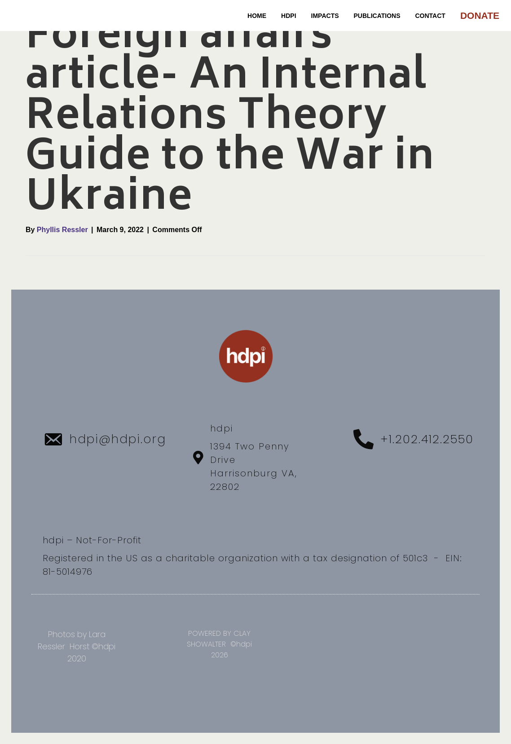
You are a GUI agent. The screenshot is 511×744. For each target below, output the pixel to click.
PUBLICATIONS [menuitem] (377, 15)
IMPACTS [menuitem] (325, 15)
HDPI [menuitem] (288, 15)
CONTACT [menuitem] (430, 15)
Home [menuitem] (256, 15)
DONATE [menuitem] (479, 15)
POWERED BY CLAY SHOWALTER (219, 638)
